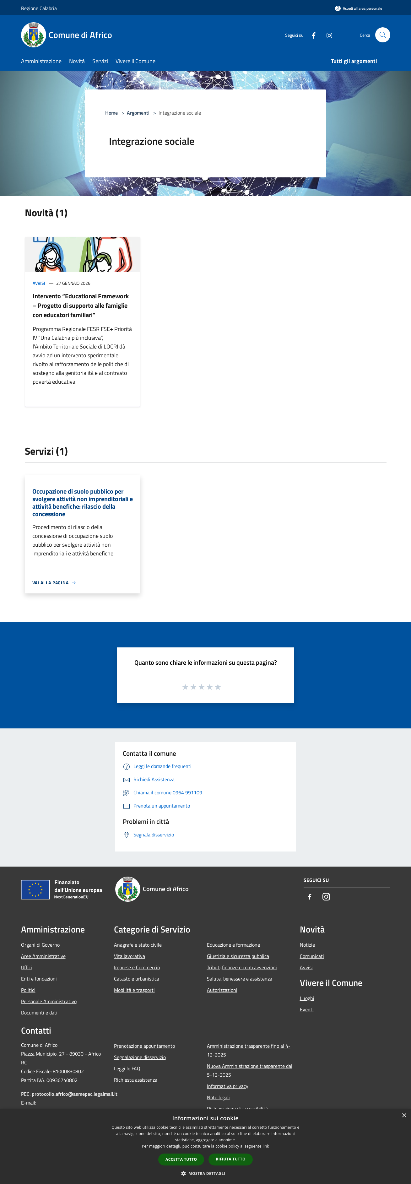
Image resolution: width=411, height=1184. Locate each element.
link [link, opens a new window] (265, 1146)
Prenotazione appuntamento (144, 1046)
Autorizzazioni (222, 990)
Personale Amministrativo (49, 1001)
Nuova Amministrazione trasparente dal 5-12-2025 (249, 1070)
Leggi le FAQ (127, 1068)
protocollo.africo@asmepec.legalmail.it (74, 1094)
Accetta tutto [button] (181, 1159)
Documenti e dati (39, 1012)
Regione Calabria (39, 8)
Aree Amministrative (43, 956)
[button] (205, 1173)
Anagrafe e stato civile (138, 945)
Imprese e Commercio (137, 967)
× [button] (404, 1115)
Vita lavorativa (129, 956)
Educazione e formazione (233, 945)
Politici (28, 990)
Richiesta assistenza (135, 1080)
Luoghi (307, 998)
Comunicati (312, 956)
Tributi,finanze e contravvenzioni (242, 967)
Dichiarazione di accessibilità (237, 1108)
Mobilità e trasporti (134, 990)
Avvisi (39, 283)
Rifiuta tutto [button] (231, 1159)
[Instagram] (327, 34)
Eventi (307, 1009)
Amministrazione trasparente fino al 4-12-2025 (248, 1050)
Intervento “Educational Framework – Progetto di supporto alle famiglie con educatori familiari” (81, 305)
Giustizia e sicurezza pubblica (238, 956)
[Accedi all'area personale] (358, 8)
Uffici (26, 967)
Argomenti (138, 112)
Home (111, 112)
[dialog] (205, 1146)
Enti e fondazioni (39, 978)
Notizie (307, 945)
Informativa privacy (227, 1086)
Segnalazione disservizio (140, 1057)
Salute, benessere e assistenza (239, 978)
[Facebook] (311, 34)
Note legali (218, 1097)
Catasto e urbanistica (136, 978)
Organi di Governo (40, 945)
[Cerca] (382, 34)
